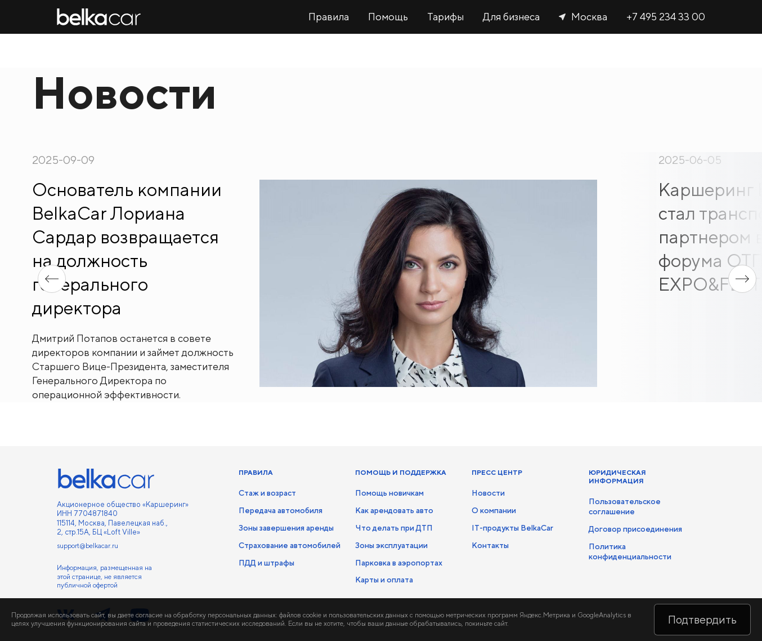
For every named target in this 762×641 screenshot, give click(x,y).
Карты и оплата (384, 579)
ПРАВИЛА (256, 473)
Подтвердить (702, 619)
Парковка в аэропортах (398, 562)
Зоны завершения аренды (286, 527)
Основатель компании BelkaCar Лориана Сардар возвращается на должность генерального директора (127, 248)
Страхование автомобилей (289, 545)
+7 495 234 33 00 (665, 17)
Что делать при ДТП (394, 527)
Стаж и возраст (267, 492)
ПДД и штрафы (266, 562)
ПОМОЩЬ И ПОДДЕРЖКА (400, 473)
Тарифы (445, 17)
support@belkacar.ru (87, 546)
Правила (328, 17)
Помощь (388, 17)
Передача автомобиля (280, 510)
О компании (494, 510)
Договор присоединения (635, 528)
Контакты (490, 545)
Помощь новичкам (389, 492)
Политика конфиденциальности (630, 551)
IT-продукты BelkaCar (512, 527)
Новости (488, 492)
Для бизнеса (511, 17)
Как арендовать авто (394, 510)
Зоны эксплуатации (391, 545)
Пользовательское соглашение (625, 506)
